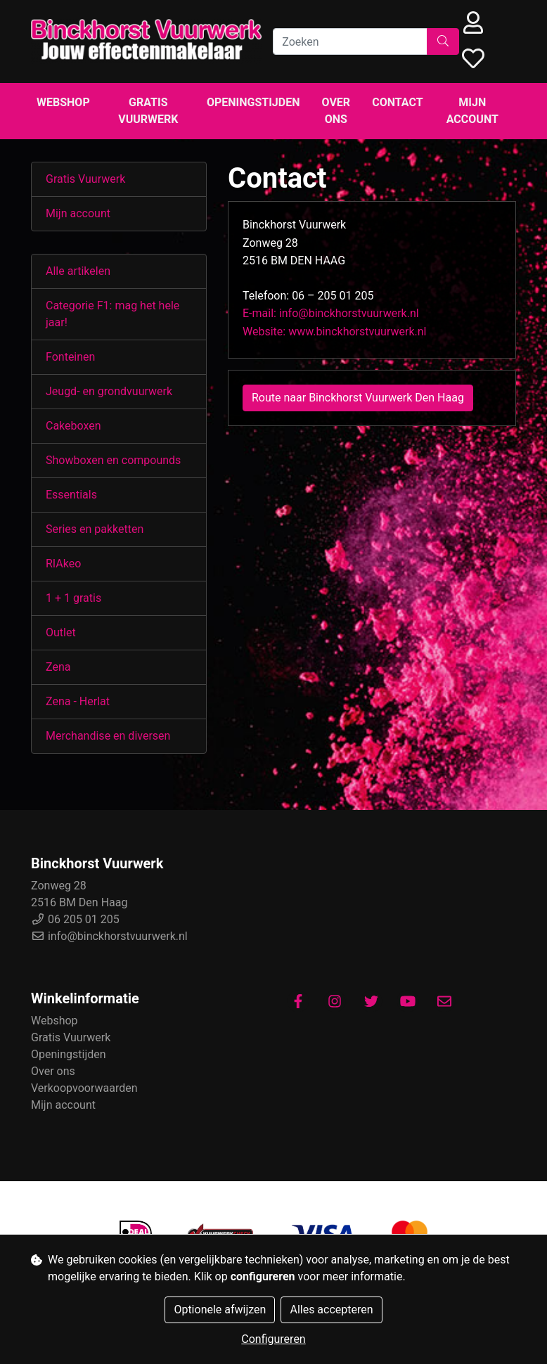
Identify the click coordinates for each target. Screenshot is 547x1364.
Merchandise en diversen (108, 735)
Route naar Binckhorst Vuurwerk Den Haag (358, 397)
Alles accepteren (331, 1309)
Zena (58, 667)
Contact (397, 102)
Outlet (61, 632)
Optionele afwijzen (220, 1309)
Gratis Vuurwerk (148, 111)
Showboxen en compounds (113, 460)
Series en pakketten (94, 529)
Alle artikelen (78, 271)
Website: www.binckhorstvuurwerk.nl (334, 331)
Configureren (273, 1339)
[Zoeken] (350, 41)
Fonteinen (70, 356)
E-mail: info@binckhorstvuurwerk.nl (331, 313)
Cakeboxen (73, 425)
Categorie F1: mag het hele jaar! (112, 314)
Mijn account (472, 111)
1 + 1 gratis (73, 598)
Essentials (71, 494)
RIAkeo (63, 563)
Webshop (63, 102)
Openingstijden (253, 102)
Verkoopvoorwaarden (84, 1088)
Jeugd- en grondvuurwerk (109, 391)
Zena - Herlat (78, 701)
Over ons (336, 111)
